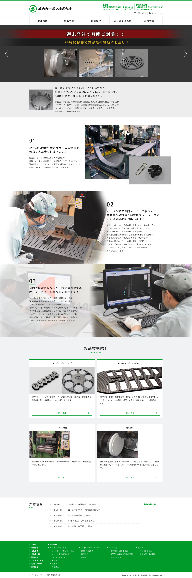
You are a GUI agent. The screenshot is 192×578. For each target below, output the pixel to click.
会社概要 (42, 21)
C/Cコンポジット (59, 557)
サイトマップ (36, 575)
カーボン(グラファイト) (59, 548)
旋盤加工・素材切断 (148, 554)
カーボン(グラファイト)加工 (63, 551)
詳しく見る (62, 413)
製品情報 (69, 21)
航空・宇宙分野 (87, 551)
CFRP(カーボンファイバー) (90, 548)
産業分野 (84, 557)
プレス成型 (113, 548)
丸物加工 (55, 564)
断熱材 (54, 560)
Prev (2, 48)
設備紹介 (96, 21)
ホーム (34, 544)
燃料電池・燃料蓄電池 (119, 551)
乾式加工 (141, 548)
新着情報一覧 (150, 504)
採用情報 (149, 21)
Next (181, 48)
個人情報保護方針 (54, 575)
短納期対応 (35, 554)
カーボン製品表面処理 (60, 554)
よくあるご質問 (122, 21)
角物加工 (55, 567)
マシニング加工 (146, 551)
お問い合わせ (36, 564)
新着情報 (34, 548)
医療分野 (84, 554)
